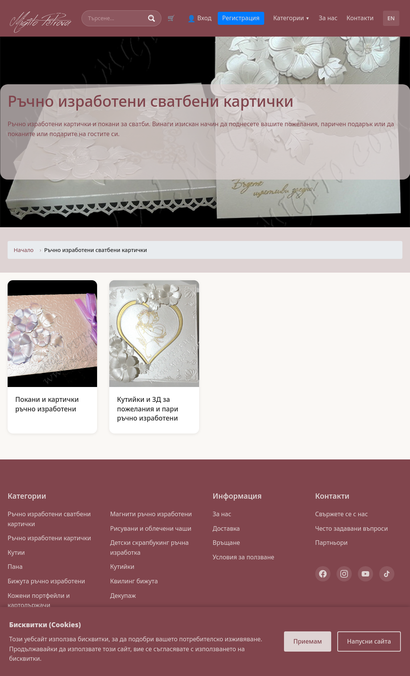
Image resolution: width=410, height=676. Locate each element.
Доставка (226, 528)
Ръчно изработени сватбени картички (49, 519)
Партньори (331, 542)
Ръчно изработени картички (49, 538)
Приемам (307, 641)
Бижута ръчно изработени (46, 581)
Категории (291, 18)
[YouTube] (365, 573)
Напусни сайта (369, 641)
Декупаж (123, 595)
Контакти (359, 18)
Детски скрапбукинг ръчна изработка (149, 547)
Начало (24, 250)
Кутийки (122, 566)
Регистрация (241, 18)
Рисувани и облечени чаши (150, 528)
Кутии (16, 552)
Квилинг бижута (134, 581)
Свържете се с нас (341, 514)
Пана (15, 566)
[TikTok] (386, 573)
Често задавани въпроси (351, 528)
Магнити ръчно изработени (151, 514)
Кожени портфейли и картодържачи (39, 600)
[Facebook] (322, 573)
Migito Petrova (40, 20)
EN (391, 18)
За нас (328, 18)
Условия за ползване (243, 557)
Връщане (226, 542)
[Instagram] (344, 573)
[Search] (116, 18)
